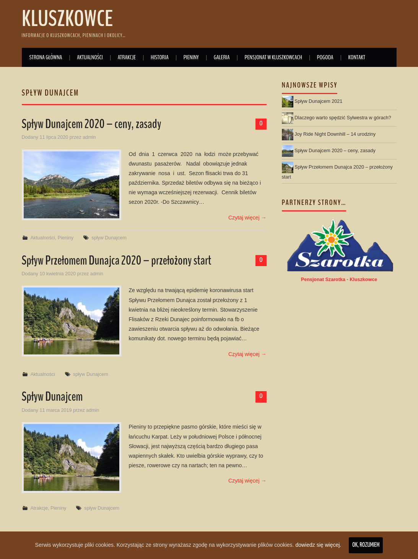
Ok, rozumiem (365, 545)
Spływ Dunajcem (52, 396)
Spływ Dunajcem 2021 (318, 101)
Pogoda (325, 57)
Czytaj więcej (247, 217)
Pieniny (191, 57)
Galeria (222, 57)
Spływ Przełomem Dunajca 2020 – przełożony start (116, 260)
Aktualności (89, 57)
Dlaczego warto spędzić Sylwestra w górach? (342, 117)
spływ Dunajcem (109, 237)
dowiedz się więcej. (318, 545)
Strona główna (45, 57)
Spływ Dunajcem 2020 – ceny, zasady (91, 124)
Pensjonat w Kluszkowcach (273, 57)
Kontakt (356, 57)
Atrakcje (127, 57)
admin (89, 137)
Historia (160, 57)
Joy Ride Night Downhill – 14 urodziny (335, 134)
